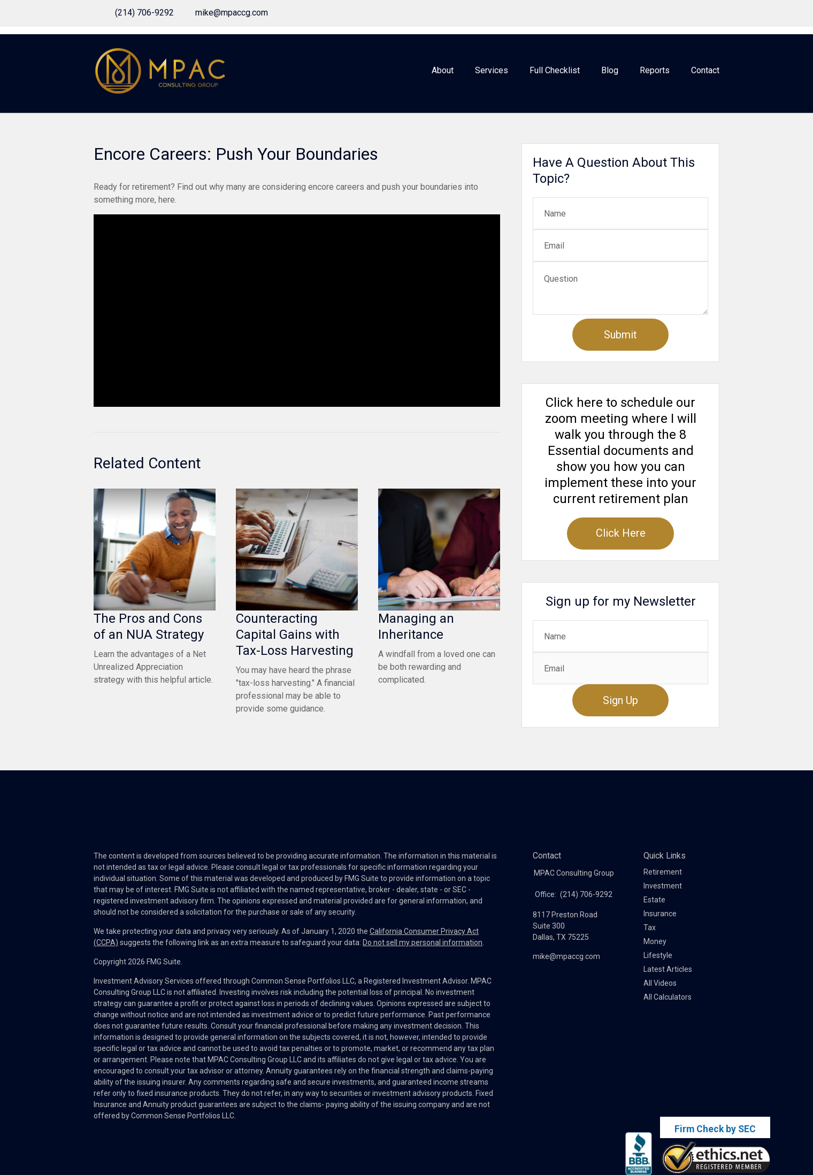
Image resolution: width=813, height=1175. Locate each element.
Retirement (662, 872)
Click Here (621, 533)
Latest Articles (667, 969)
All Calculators (667, 997)
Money (654, 941)
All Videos (660, 983)
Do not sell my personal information (422, 942)
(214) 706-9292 (144, 12)
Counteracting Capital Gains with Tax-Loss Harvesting (295, 634)
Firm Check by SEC (715, 1129)
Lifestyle (657, 955)
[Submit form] (620, 335)
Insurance (660, 913)
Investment (662, 886)
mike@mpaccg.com (231, 12)
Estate (654, 899)
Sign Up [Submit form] (620, 700)
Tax (649, 927)
